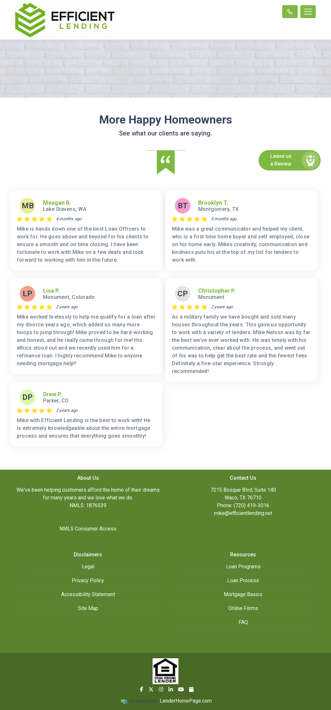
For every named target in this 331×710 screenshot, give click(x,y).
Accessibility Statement (88, 594)
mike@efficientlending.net (243, 513)
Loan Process (243, 580)
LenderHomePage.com (186, 701)
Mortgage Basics (243, 594)
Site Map (88, 608)
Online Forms (243, 608)
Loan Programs (243, 566)
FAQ (243, 622)
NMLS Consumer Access (87, 529)
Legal (88, 566)
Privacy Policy (88, 580)
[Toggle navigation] (308, 11)
